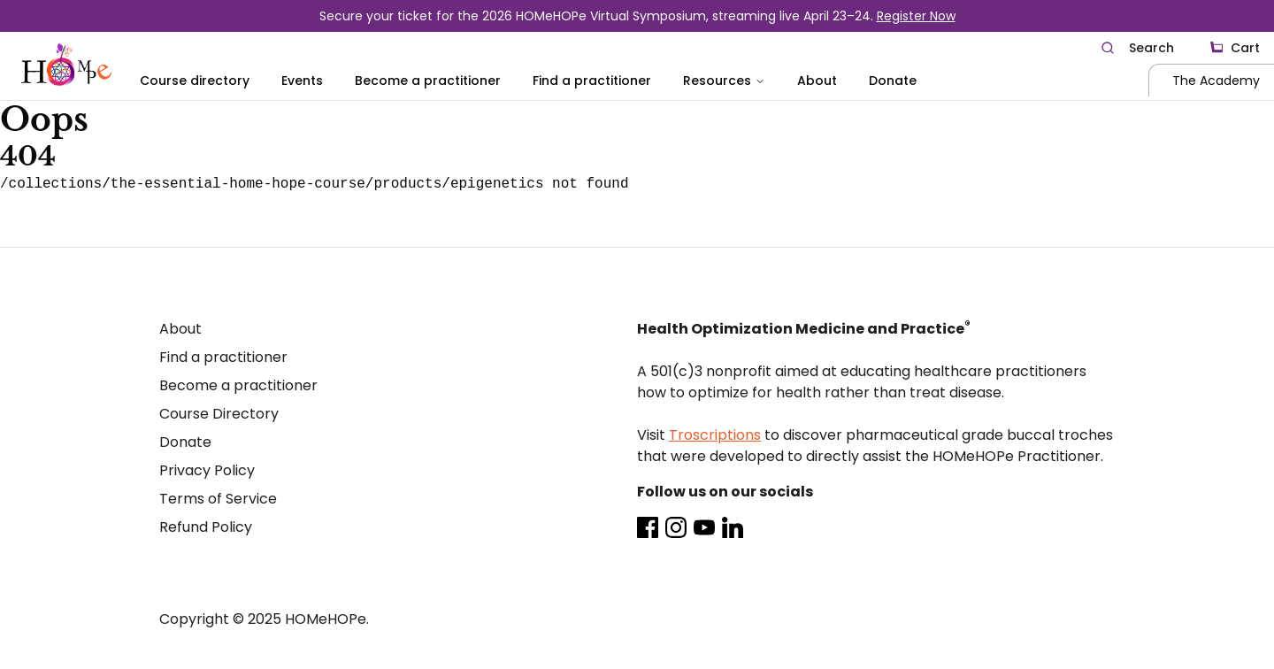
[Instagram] (676, 527)
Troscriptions (715, 435)
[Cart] (1234, 48)
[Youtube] (704, 527)
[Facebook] (647, 527)
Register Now (916, 16)
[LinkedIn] (732, 527)
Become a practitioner (428, 80)
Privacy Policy (207, 470)
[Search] (1137, 48)
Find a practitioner (592, 80)
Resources (724, 80)
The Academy (1216, 80)
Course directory (194, 80)
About (817, 80)
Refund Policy (205, 527)
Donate (893, 80)
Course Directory (219, 414)
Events (302, 80)
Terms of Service (218, 498)
